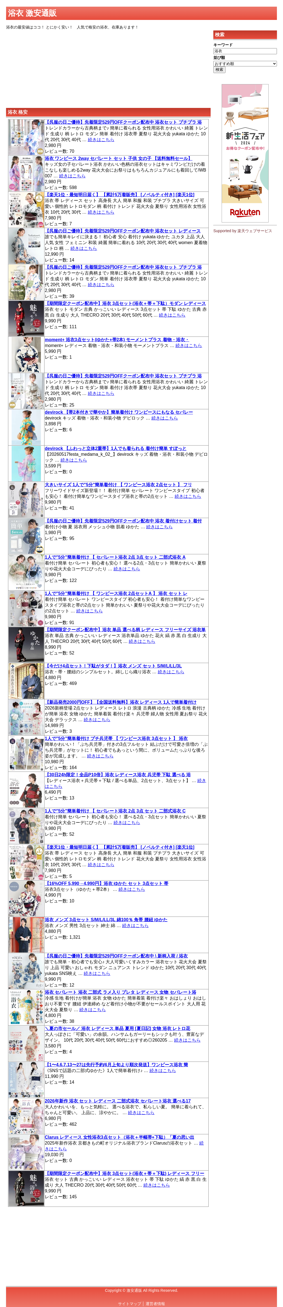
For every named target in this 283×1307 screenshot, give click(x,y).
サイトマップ (129, 1303)
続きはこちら (101, 139)
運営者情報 (155, 1303)
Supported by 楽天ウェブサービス (242, 231)
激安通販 (134, 1290)
